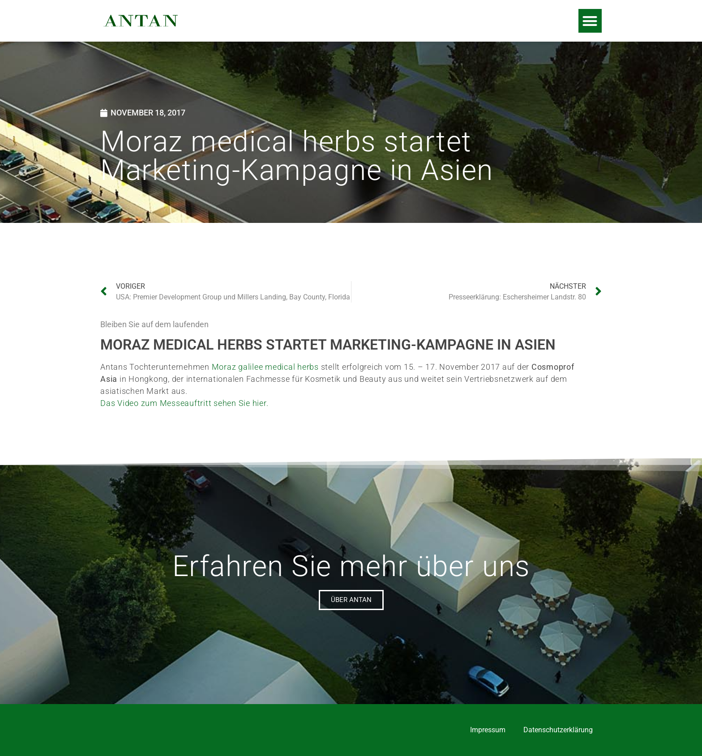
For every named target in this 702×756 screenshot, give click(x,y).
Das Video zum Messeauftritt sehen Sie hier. (184, 403)
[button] (590, 21)
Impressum (487, 730)
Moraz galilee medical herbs (265, 367)
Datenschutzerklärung (558, 730)
